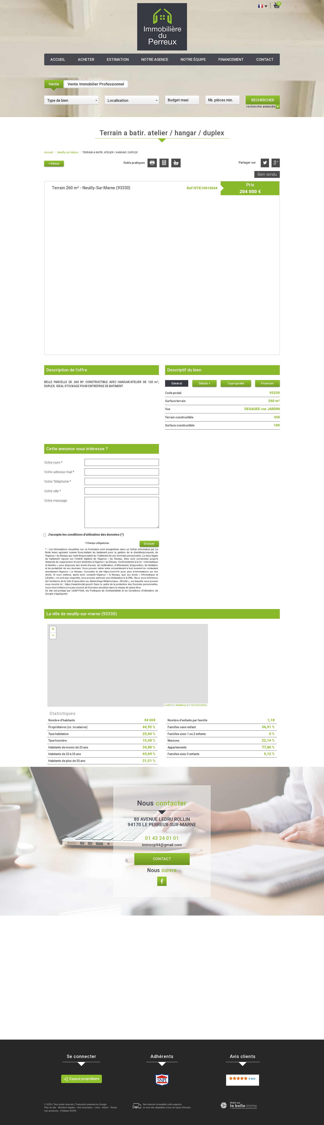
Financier (267, 383)
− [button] (53, 636)
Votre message (55, 500)
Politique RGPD (68, 1110)
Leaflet (167, 705)
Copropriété (236, 383)
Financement (231, 59)
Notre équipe (193, 59)
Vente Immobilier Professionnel (96, 84)
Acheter (86, 59)
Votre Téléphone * (57, 481)
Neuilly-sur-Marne (67, 152)
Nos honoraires (85, 1107)
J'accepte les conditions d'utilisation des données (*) (86, 534)
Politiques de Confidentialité (105, 590)
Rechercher (262, 100)
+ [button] (53, 629)
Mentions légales (66, 1107)
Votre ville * (52, 491)
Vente (54, 84)
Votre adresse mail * (59, 472)
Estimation (118, 59)
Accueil (57, 59)
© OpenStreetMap (197, 705)
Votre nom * (53, 462)
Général (176, 383)
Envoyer (149, 543)
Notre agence (154, 59)
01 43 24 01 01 (162, 838)
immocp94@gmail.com (162, 845)
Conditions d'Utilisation (141, 590)
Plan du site (50, 1107)
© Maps (180, 705)
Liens (97, 1107)
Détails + (204, 383)
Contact (265, 59)
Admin (105, 1107)
